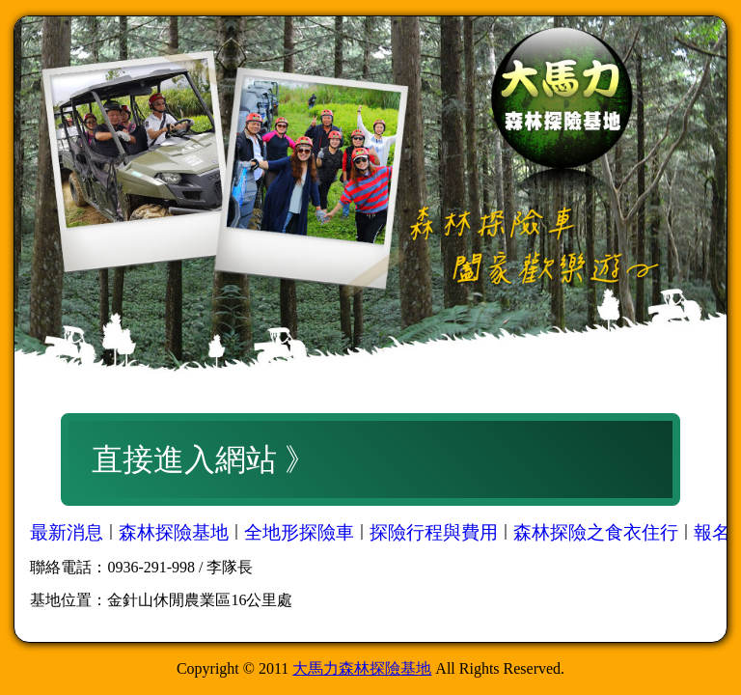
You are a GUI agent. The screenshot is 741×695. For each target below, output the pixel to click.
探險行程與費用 (434, 532)
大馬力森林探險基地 (361, 668)
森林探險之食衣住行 (595, 532)
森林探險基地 (174, 532)
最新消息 (66, 532)
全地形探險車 (299, 532)
